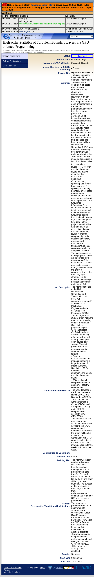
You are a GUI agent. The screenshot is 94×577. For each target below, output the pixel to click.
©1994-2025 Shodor (12, 568)
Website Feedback (12, 572)
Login (42, 568)
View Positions (9, 66)
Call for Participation (12, 61)
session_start (25, 31)
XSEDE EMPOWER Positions (47, 50)
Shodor (6, 50)
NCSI (13, 50)
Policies (7, 570)
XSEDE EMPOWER (25, 50)
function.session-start (42, 5)
